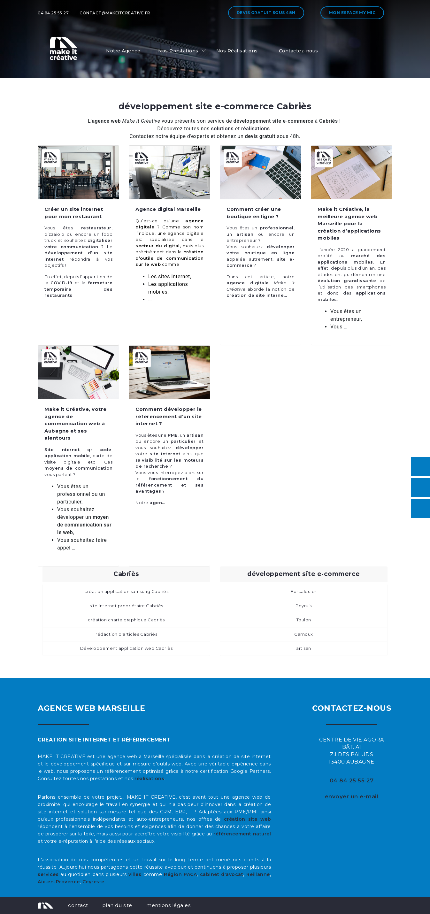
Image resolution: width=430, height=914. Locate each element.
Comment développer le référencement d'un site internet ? (168, 416)
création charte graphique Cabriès (126, 619)
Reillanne (258, 874)
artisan (303, 648)
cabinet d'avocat (221, 874)
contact (78, 905)
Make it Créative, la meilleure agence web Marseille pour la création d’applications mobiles (349, 223)
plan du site (117, 905)
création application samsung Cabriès (126, 591)
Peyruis (304, 605)
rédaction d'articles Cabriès (126, 634)
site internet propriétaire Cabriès (126, 605)
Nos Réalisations (237, 51)
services (48, 874)
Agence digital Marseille (168, 209)
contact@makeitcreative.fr (115, 13)
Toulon (303, 619)
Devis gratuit (266, 12)
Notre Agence (123, 51)
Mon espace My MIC (352, 12)
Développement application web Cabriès (126, 648)
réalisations (149, 778)
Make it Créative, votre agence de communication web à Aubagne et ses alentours (75, 423)
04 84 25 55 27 (53, 13)
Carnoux (303, 634)
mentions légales (168, 905)
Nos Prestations (178, 51)
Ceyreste (93, 882)
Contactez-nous (298, 51)
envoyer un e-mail (352, 796)
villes (134, 874)
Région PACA (180, 874)
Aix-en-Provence (59, 882)
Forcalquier (304, 591)
